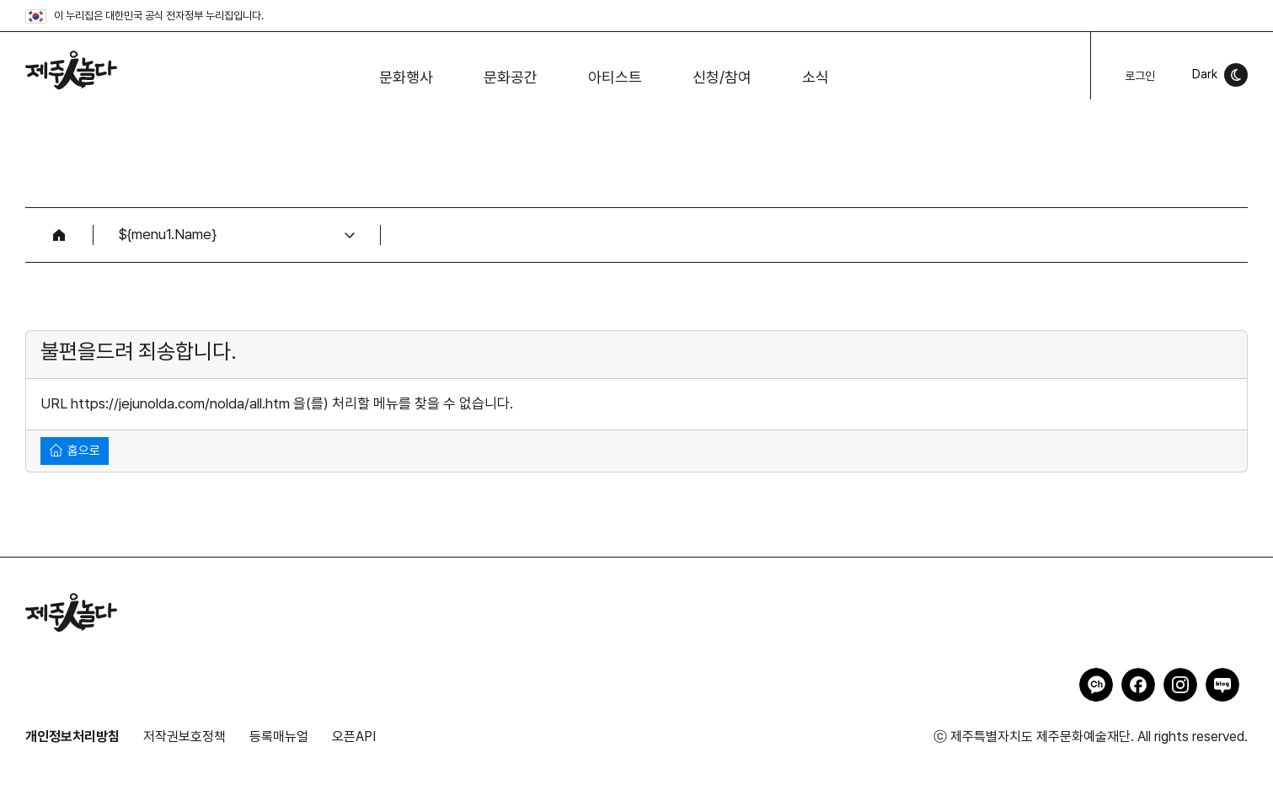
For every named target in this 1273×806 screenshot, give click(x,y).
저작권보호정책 (184, 737)
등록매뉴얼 (278, 737)
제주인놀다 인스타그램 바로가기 (1180, 685)
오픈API (354, 737)
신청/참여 (722, 77)
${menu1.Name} (168, 234)
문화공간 (511, 77)
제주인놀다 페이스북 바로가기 (1138, 685)
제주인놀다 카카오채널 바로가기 (1096, 685)
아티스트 (615, 77)
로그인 (1140, 76)
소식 (815, 77)
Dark (1204, 74)
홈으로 (75, 450)
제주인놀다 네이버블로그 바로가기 (1222, 685)
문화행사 (406, 77)
